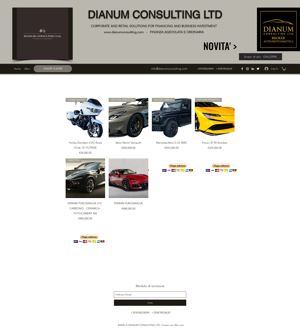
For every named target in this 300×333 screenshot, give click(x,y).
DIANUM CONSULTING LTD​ (155, 14)
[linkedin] (252, 68)
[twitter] (258, 68)
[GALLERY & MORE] (53, 68)
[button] (284, 68)
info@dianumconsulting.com (169, 68)
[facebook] (242, 68)
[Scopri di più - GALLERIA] (260, 56)
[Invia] (150, 303)
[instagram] (247, 68)
